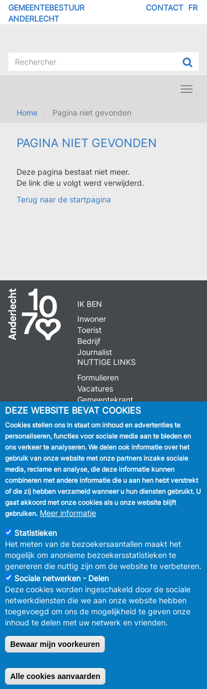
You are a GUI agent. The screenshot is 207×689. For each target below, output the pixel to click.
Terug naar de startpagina (64, 199)
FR (193, 7)
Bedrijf (88, 341)
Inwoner (91, 318)
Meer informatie (68, 520)
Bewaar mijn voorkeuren (55, 652)
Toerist (89, 330)
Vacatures (95, 388)
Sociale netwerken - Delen (61, 586)
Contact (164, 7)
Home (27, 112)
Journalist (94, 352)
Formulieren (98, 377)
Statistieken (35, 540)
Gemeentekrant (105, 399)
